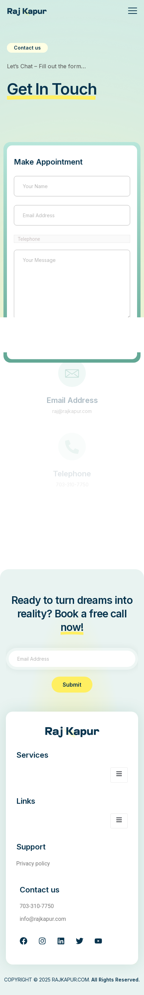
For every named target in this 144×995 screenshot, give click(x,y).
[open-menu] (130, 11)
